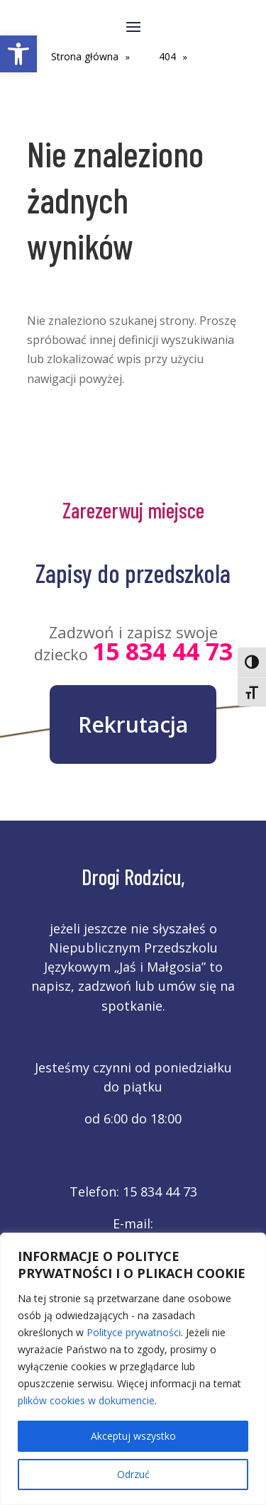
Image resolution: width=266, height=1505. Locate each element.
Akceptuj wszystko (133, 1436)
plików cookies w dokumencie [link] (86, 1400)
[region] (133, 1369)
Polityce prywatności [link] (134, 1332)
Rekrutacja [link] (133, 724)
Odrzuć (133, 1474)
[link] (18, 53)
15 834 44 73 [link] (162, 651)
